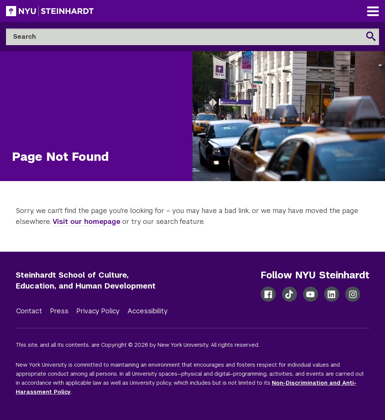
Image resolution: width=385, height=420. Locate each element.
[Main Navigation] (373, 12)
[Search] (192, 37)
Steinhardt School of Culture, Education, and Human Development (86, 280)
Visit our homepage (86, 221)
